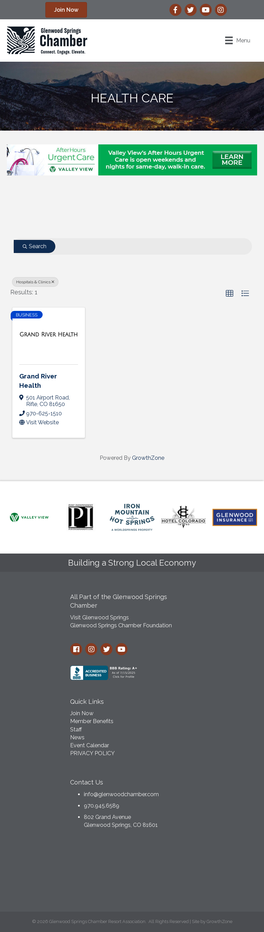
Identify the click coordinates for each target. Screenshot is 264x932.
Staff (76, 729)
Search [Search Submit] (34, 246)
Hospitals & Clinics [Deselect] (35, 282)
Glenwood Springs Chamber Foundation (121, 625)
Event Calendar (89, 745)
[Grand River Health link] (49, 334)
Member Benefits (91, 721)
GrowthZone (148, 458)
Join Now (82, 713)
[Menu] (237, 40)
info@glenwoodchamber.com (121, 794)
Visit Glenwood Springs (99, 617)
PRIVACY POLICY (92, 753)
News (77, 737)
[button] (229, 294)
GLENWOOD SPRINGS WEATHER (132, 872)
